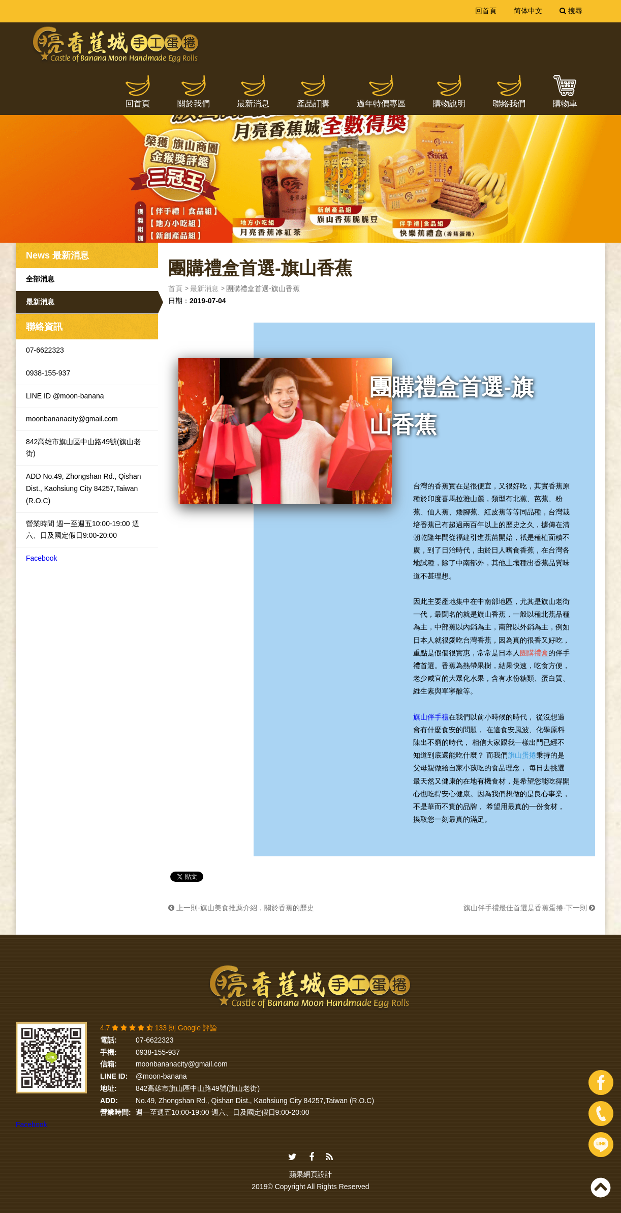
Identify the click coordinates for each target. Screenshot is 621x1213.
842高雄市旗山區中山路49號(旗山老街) (83, 448)
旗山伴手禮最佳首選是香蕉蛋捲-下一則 (529, 908)
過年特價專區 (381, 103)
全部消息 (40, 279)
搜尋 (571, 11)
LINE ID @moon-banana (65, 396)
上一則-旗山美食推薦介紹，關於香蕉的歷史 (241, 908)
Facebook (41, 558)
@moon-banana (161, 1076)
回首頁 (485, 11)
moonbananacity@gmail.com (72, 419)
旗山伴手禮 (431, 717)
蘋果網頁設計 (310, 1174)
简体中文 (528, 11)
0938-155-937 (48, 373)
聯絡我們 (509, 103)
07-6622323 (45, 350)
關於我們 (193, 103)
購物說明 (449, 103)
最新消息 (253, 103)
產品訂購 (313, 103)
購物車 (565, 103)
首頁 (175, 288)
